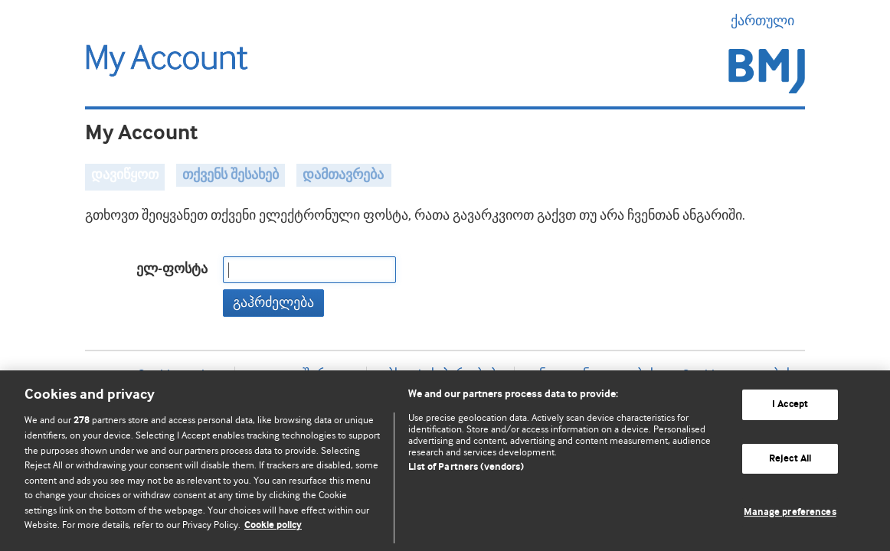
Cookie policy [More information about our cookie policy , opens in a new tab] (273, 525)
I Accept (790, 404)
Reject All (790, 459)
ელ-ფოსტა (172, 269)
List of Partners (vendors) (465, 467)
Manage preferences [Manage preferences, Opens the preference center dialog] (790, 512)
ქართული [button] (768, 20)
